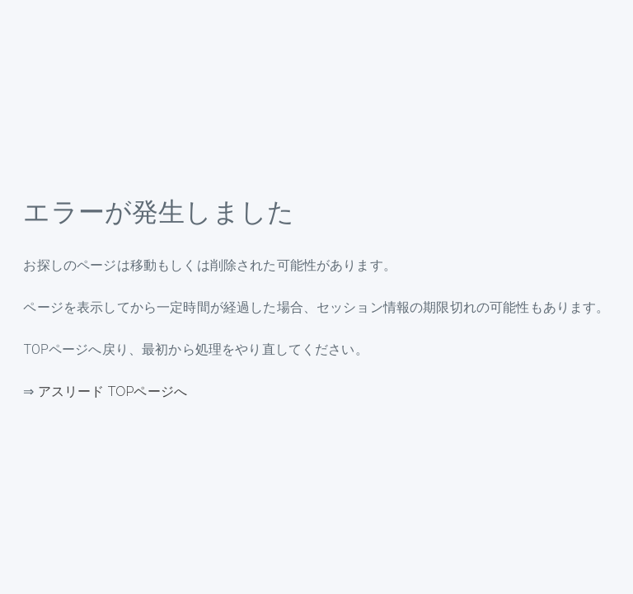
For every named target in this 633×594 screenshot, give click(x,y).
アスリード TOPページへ (112, 391)
